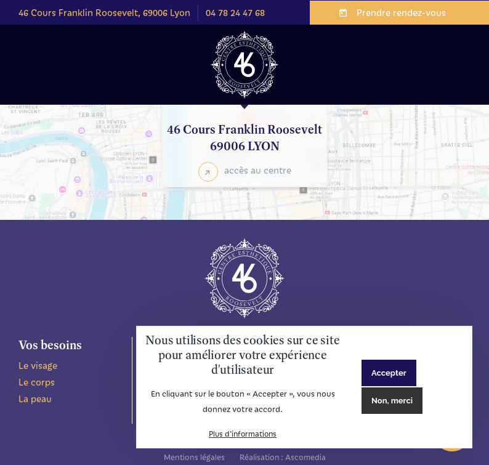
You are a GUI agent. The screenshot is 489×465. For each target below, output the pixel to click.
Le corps (36, 382)
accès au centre (257, 170)
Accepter (388, 373)
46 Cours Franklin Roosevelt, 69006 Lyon (104, 12)
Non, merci (392, 400)
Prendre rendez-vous (401, 12)
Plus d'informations (243, 434)
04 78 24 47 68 (235, 12)
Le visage (37, 365)
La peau (35, 398)
